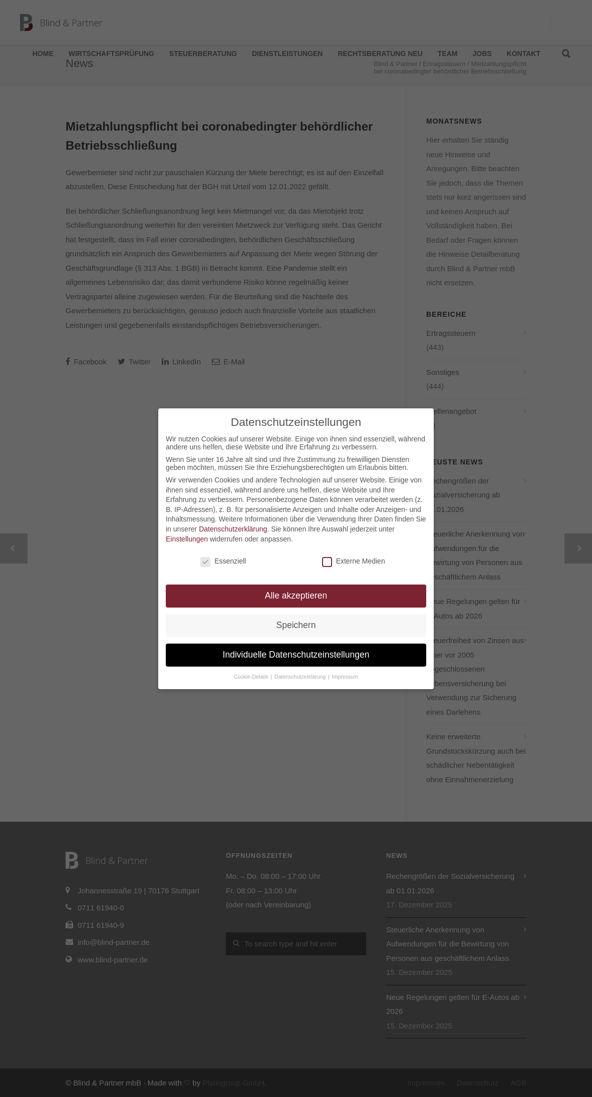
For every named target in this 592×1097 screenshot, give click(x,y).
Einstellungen (187, 539)
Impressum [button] (345, 677)
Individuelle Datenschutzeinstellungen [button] (296, 655)
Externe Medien (353, 561)
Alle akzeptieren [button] (296, 596)
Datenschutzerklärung (233, 529)
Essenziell (223, 561)
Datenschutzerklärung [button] (300, 677)
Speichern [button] (296, 625)
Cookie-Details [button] (251, 677)
